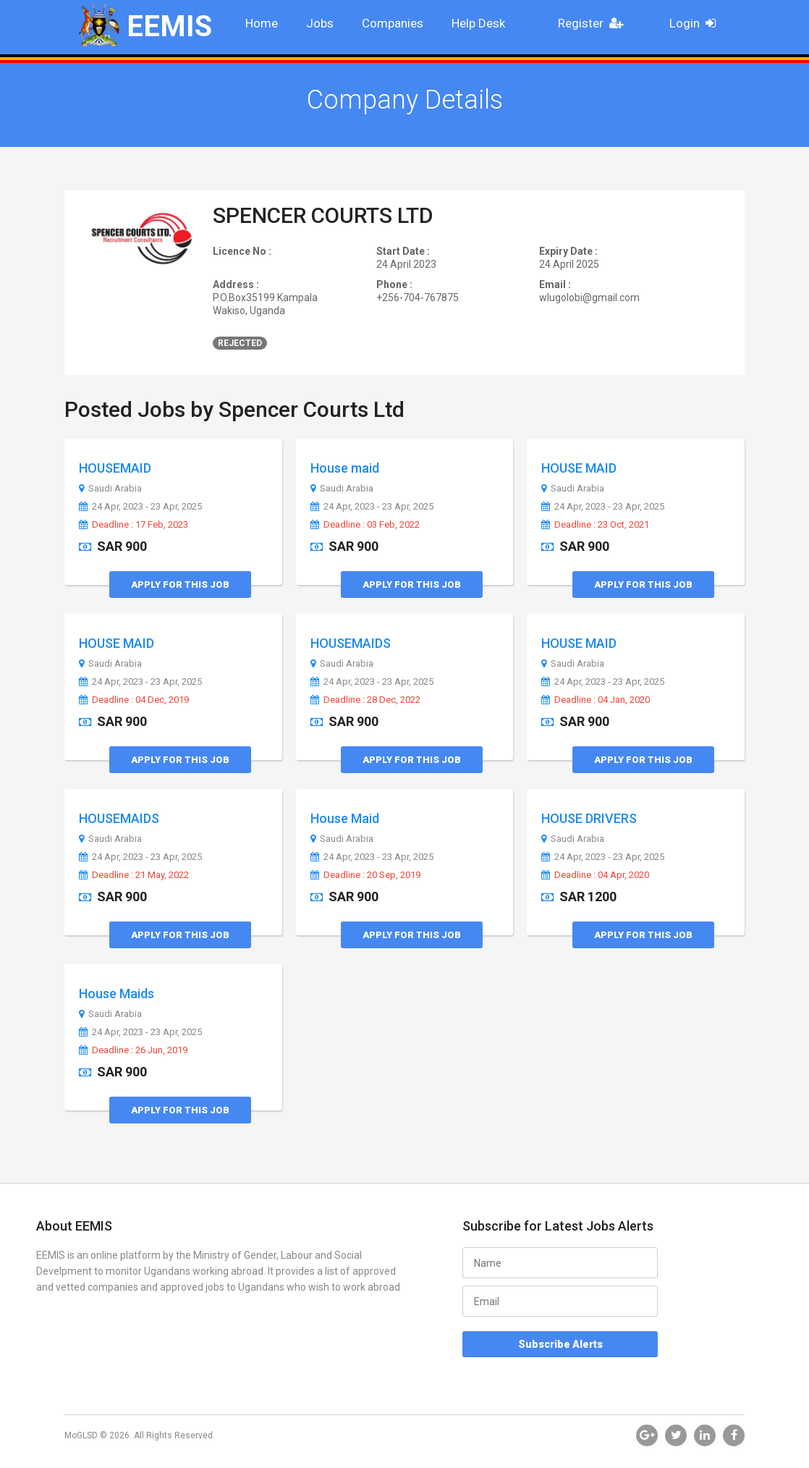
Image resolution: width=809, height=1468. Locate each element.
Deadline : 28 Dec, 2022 (365, 700)
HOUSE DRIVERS (589, 818)
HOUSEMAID (115, 468)
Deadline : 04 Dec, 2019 (134, 700)
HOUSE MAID (579, 468)
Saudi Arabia (110, 489)
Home (261, 23)
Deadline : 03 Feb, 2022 (365, 525)
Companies (392, 23)
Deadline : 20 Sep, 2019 (365, 875)
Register (595, 23)
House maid (344, 468)
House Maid (344, 818)
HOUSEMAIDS (350, 643)
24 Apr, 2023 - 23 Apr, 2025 (140, 507)
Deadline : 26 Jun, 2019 (133, 1050)
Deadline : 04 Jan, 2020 (595, 700)
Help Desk (478, 23)
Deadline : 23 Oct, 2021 (595, 525)
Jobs (320, 23)
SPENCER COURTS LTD (323, 215)
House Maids (116, 993)
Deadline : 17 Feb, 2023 (133, 525)
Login (697, 23)
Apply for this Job (180, 584)
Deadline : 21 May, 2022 (134, 875)
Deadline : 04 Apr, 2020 (595, 875)
